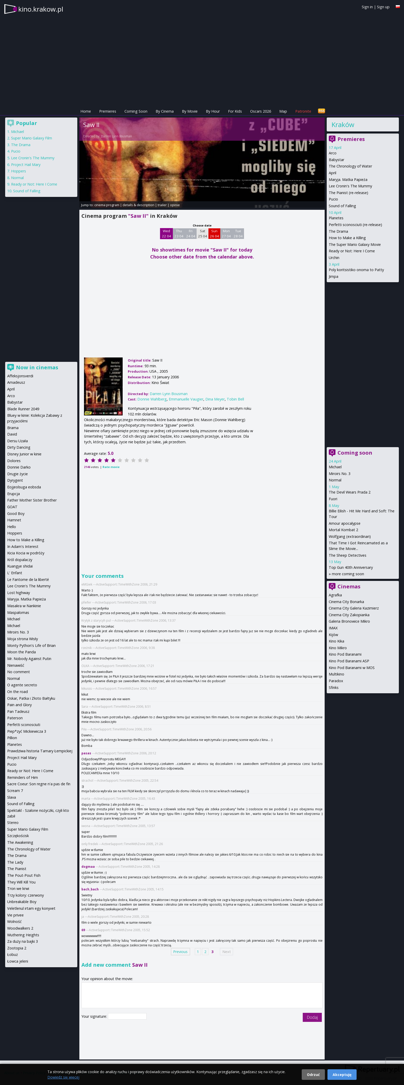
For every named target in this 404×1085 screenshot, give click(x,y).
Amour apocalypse (344, 523)
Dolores (14, 460)
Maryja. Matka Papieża (348, 179)
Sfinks (334, 687)
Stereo (13, 822)
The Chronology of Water (350, 166)
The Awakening (20, 842)
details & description (138, 205)
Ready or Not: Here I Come (352, 250)
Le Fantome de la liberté (28, 579)
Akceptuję (342, 1074)
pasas (86, 753)
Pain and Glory (19, 704)
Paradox (336, 680)
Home (85, 111)
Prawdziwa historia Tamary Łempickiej (39, 750)
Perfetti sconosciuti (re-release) (355, 224)
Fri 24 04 (190, 233)
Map (283, 111)
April (332, 172)
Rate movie (111, 467)
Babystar (336, 159)
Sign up (383, 6)
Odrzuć (313, 1074)
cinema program (106, 205)
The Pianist (16, 868)
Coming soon (355, 452)
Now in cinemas (37, 367)
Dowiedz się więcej (63, 1077)
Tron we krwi (18, 888)
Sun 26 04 (214, 233)
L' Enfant (14, 572)
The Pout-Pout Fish (23, 875)
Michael (335, 466)
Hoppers (18, 171)
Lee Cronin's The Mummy (350, 185)
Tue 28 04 (238, 233)
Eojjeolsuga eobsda (24, 487)
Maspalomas (18, 612)
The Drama (338, 231)
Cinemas (349, 586)
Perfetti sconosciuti (23, 724)
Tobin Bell (235, 399)
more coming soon (348, 573)
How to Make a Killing (347, 237)
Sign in (367, 6)
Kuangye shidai (20, 566)
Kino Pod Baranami (345, 654)
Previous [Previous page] (180, 951)
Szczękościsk (18, 835)
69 (83, 930)
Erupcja (13, 493)
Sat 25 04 (202, 233)
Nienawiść (15, 665)
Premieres (107, 111)
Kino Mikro (338, 647)
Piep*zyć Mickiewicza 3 (26, 731)
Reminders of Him (22, 777)
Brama (13, 427)
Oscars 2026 (260, 111)
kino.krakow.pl (40, 9)
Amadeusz (16, 382)
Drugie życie (17, 473)
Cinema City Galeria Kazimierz (354, 608)
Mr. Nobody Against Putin (29, 658)
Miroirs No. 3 (339, 473)
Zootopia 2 (16, 948)
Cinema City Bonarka (346, 601)
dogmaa (88, 866)
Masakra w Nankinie (24, 605)
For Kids (235, 111)
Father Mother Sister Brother (32, 500)
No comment (18, 671)
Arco (332, 153)
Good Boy (15, 513)
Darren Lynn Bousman (116, 136)
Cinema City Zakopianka (349, 614)
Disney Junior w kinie (24, 454)
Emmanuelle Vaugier (186, 399)
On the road (17, 691)
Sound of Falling (342, 205)
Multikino (336, 674)
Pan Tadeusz (18, 711)
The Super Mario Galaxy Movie (355, 244)
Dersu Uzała (17, 440)
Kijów (333, 634)
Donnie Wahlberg (152, 399)
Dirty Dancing (18, 447)
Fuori (333, 498)
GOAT (12, 506)
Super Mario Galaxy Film (31, 138)
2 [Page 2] (205, 951)
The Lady (15, 862)
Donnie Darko (19, 467)
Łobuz (12, 954)
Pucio (333, 199)
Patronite (303, 111)
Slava (11, 797)
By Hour (213, 111)
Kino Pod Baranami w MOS (352, 667)
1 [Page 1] (198, 951)
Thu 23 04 (178, 233)
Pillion (12, 737)
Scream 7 (15, 790)
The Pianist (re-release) (348, 192)
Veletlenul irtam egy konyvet (31, 908)
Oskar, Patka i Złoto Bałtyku (31, 698)
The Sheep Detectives (347, 555)
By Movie (190, 111)
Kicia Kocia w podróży (25, 552)
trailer (162, 205)
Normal (335, 480)
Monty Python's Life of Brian (31, 645)
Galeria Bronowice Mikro (349, 621)
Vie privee (15, 915)
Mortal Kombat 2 (343, 529)
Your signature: (94, 1016)
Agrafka (335, 594)
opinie (175, 205)
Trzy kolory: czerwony (25, 895)
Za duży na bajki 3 (22, 941)
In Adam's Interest (22, 546)
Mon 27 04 (226, 233)
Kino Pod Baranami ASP (349, 660)
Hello (11, 526)
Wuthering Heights (23, 934)
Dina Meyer (215, 399)
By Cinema (165, 111)
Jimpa (333, 276)
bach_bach (90, 889)
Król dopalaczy (19, 559)
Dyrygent (15, 480)
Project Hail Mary (25, 164)
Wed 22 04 (166, 233)
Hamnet (14, 520)
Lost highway (18, 592)
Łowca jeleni (17, 961)
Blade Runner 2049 (23, 408)
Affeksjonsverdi (20, 375)
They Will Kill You (21, 882)
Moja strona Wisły (22, 638)
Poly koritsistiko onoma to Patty (356, 269)
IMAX (333, 627)
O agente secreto (22, 684)
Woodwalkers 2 (20, 928)
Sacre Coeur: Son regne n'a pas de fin (38, 783)
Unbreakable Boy (21, 901)
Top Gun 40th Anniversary (351, 567)
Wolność (14, 921)
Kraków (342, 124)
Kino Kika (336, 641)
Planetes (336, 217)
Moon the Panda (21, 651)
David (12, 434)
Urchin (334, 257)
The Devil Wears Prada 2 (350, 492)
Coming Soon (135, 111)
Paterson (15, 717)
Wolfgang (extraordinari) (350, 536)
